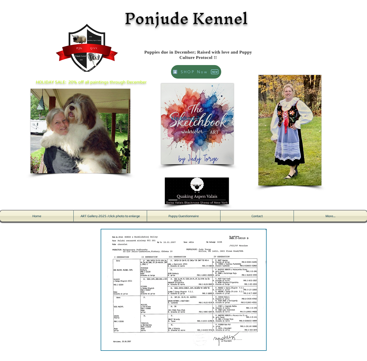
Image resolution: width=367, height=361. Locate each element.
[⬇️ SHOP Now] (196, 72)
